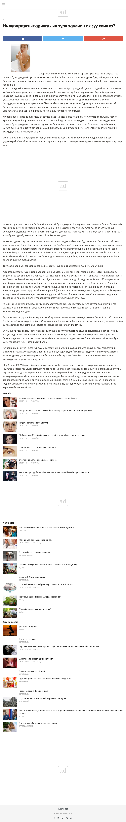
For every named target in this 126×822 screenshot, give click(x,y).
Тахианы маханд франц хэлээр (33, 691)
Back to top (63, 809)
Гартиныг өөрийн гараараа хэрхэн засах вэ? (40, 597)
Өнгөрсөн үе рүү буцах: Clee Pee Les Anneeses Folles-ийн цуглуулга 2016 (54, 472)
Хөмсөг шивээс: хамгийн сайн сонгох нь (38, 448)
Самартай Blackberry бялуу (32, 577)
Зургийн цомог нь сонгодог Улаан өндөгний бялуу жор (45, 678)
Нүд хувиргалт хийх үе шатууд (33, 423)
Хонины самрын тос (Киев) (32, 671)
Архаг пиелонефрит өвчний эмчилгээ (37, 659)
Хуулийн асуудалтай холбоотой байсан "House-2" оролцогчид (48, 565)
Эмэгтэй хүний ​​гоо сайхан (12, 20)
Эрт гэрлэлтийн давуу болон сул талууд (38, 723)
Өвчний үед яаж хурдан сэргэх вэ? (35, 540)
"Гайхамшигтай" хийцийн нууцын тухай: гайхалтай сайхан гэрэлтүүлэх (52, 435)
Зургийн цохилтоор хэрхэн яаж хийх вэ (38, 460)
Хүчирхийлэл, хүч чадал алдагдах (34, 552)
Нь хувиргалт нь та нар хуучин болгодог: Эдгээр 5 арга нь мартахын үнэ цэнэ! (55, 410)
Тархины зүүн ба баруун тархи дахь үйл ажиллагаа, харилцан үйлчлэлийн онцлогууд (59, 646)
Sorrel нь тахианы (27, 639)
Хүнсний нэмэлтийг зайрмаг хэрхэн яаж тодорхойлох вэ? (46, 584)
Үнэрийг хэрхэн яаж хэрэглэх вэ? (35, 609)
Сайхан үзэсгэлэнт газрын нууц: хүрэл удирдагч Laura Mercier (48, 398)
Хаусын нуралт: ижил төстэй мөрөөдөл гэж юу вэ (42, 698)
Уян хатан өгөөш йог (28, 627)
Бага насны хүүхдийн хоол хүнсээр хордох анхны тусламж (46, 527)
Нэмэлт (26, 20)
